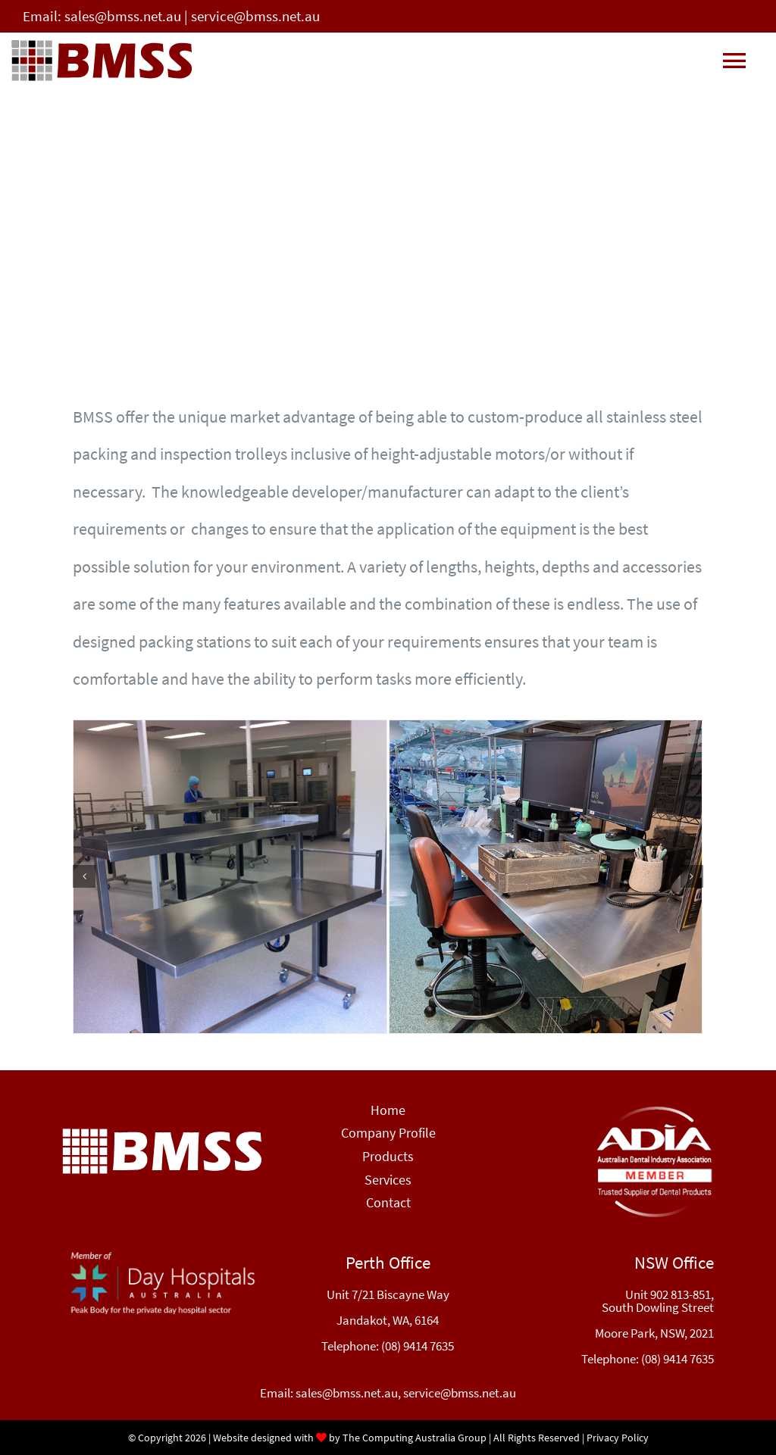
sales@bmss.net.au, (349, 1393)
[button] (84, 876)
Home (388, 1110)
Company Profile (388, 1132)
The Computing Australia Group (415, 1437)
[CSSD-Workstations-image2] (546, 876)
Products (388, 1156)
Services (388, 1179)
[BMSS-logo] (162, 1134)
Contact (388, 1202)
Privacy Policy (618, 1437)
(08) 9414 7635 (417, 1346)
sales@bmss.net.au (122, 16)
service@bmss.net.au (255, 16)
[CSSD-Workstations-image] (230, 876)
